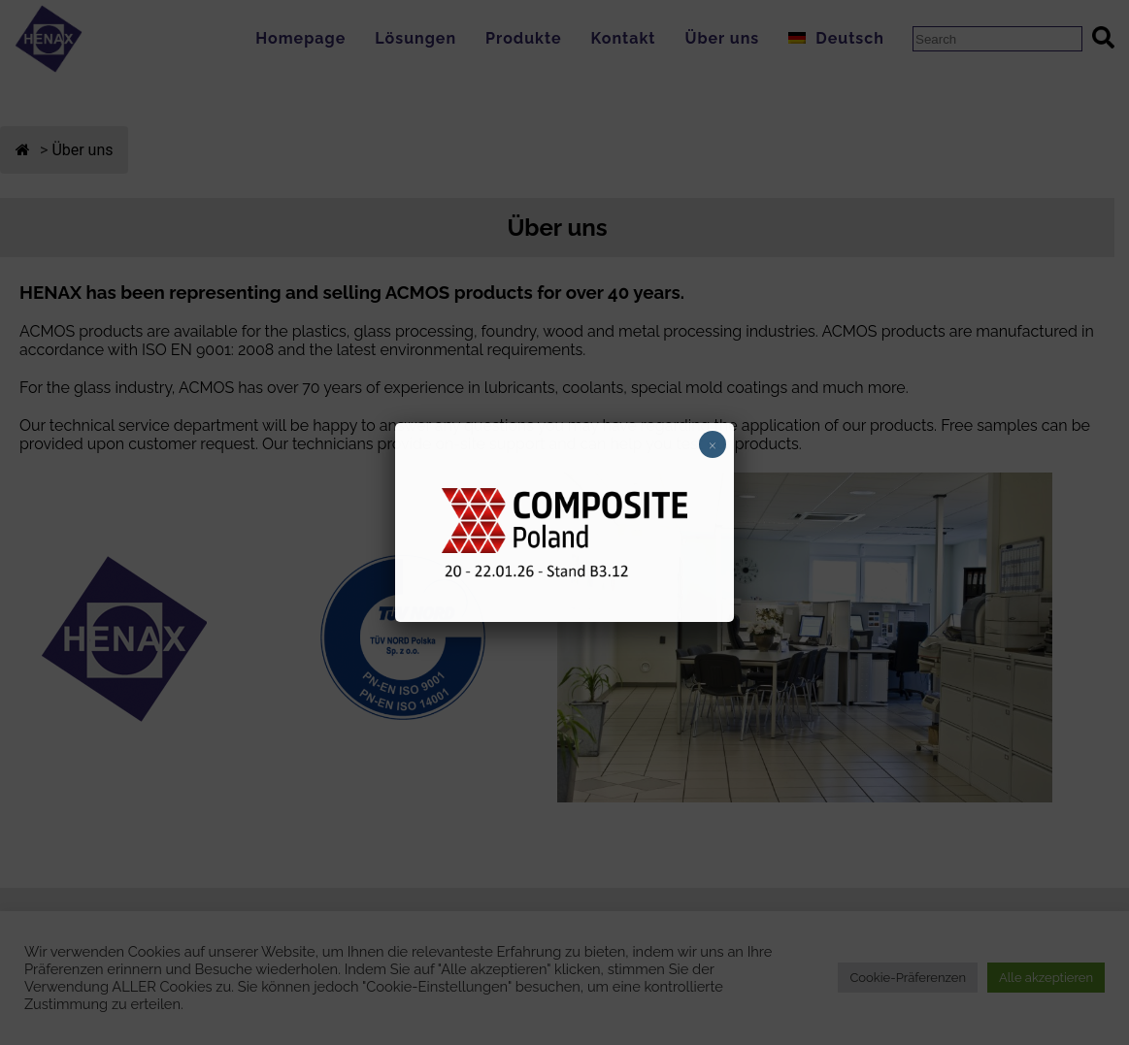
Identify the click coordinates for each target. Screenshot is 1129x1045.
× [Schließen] (713, 444)
